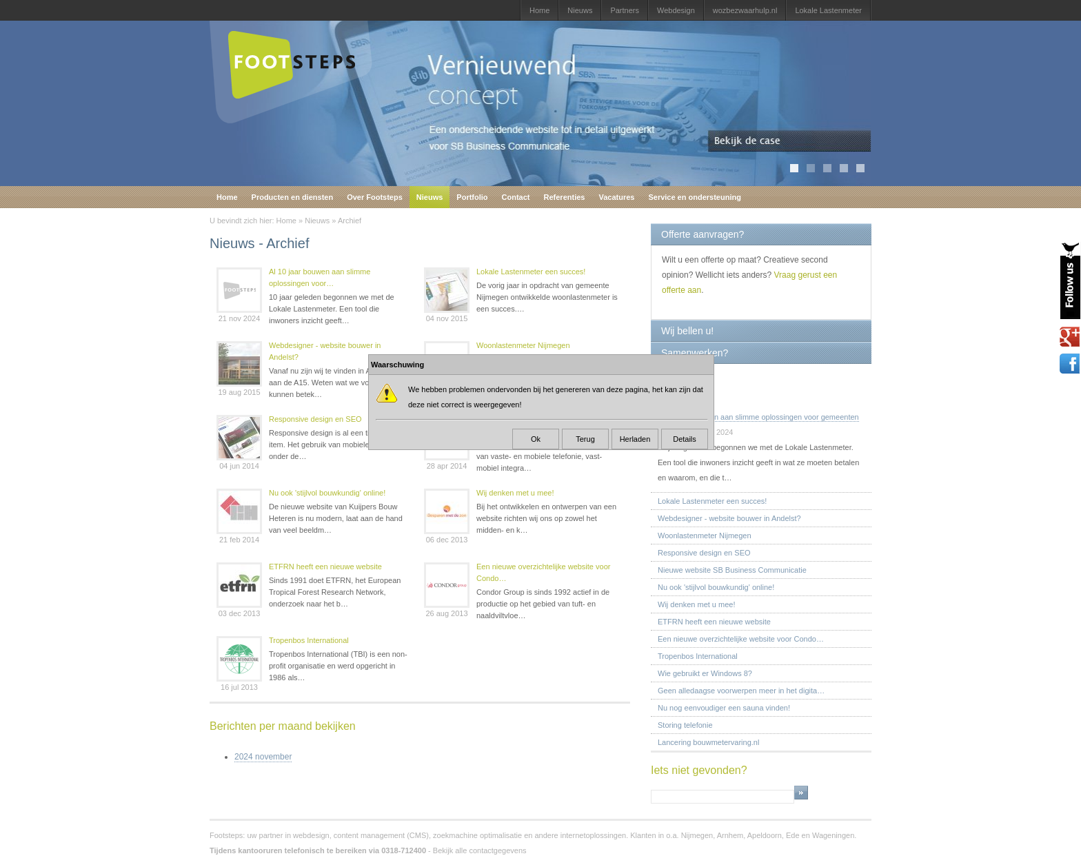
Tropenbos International (309, 640)
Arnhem (730, 835)
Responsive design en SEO (315, 419)
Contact (516, 197)
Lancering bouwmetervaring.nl (708, 742)
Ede (793, 835)
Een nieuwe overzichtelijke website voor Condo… (543, 572)
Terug (585, 439)
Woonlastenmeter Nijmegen (523, 345)
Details (684, 439)
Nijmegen (697, 835)
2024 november (263, 757)
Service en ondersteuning (694, 197)
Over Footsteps (375, 197)
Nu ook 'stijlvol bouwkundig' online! (327, 493)
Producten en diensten (293, 197)
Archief (349, 220)
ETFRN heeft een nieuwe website (325, 566)
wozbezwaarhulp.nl (745, 10)
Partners (624, 10)
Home (539, 10)
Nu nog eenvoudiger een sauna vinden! (724, 708)
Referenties (564, 197)
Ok (535, 439)
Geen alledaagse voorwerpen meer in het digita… (741, 690)
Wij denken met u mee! (515, 493)
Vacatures (616, 197)
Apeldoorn (764, 835)
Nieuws (579, 10)
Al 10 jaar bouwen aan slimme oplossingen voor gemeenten (758, 417)
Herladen (635, 439)
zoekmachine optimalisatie (477, 835)
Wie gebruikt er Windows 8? (705, 673)
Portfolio (471, 197)
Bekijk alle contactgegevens (480, 850)
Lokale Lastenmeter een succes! (530, 271)
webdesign (311, 835)
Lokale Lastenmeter (828, 10)
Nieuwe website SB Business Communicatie (732, 570)
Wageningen (833, 835)
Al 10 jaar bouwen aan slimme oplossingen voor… (319, 277)
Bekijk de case (789, 141)
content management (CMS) (381, 835)
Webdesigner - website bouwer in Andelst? (325, 351)
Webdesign (676, 10)
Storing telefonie (685, 725)
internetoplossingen (593, 835)
